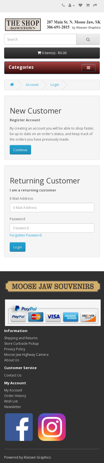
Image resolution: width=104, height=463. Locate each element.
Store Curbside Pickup (21, 343)
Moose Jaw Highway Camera (26, 354)
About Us (11, 360)
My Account (13, 390)
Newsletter (12, 406)
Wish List (11, 401)
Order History (15, 395)
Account (32, 84)
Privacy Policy (14, 349)
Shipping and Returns (20, 338)
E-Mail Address (21, 198)
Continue (20, 150)
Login (54, 84)
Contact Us (12, 375)
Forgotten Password (26, 235)
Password (17, 219)
